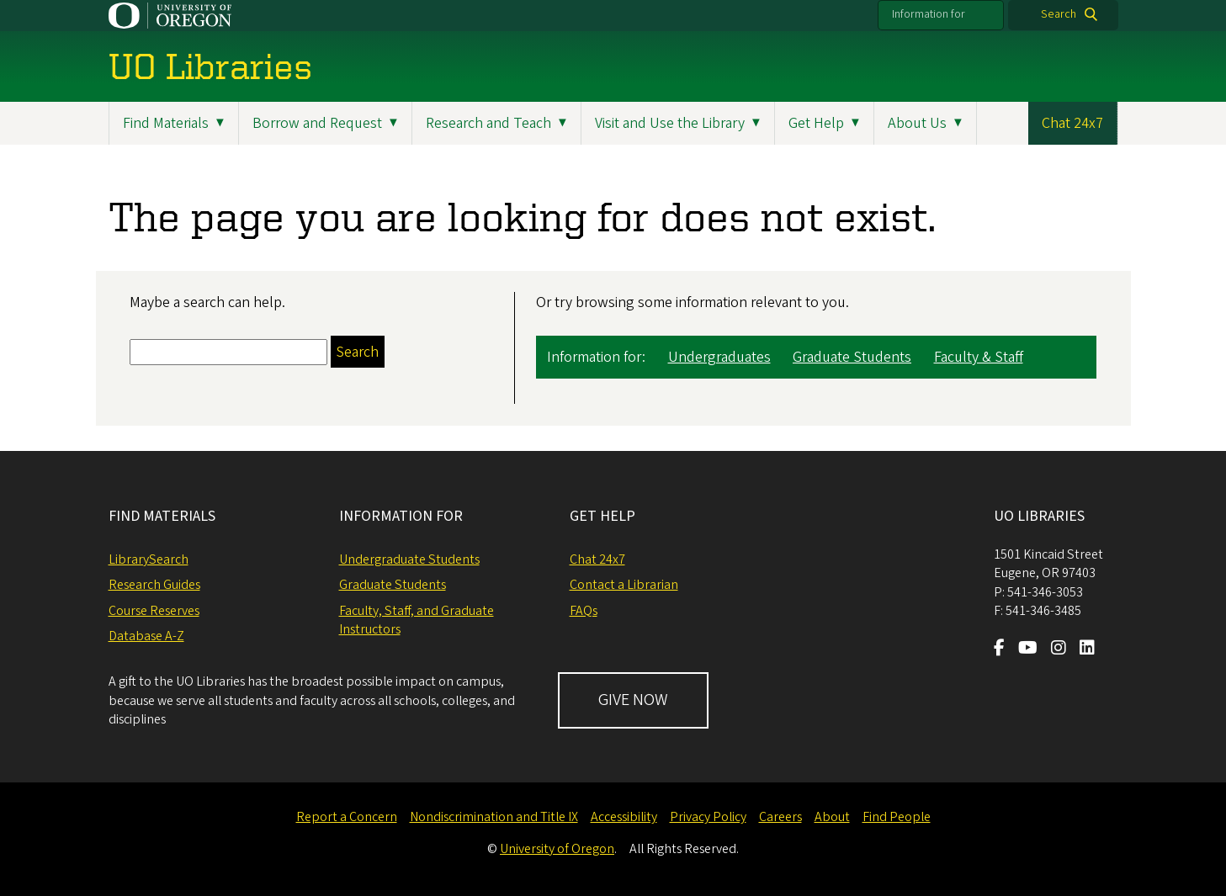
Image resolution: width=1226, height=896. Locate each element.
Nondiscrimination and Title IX (494, 817)
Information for (928, 14)
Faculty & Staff (978, 357)
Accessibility (624, 817)
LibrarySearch (148, 559)
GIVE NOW (633, 700)
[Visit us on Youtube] (1027, 649)
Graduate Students (852, 357)
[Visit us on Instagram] (1058, 649)
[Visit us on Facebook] (999, 649)
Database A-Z (146, 636)
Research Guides (154, 584)
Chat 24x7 (1072, 123)
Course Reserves (154, 611)
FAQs (583, 611)
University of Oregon (557, 849)
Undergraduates (719, 357)
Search (1058, 14)
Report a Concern (346, 817)
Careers (780, 817)
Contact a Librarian (624, 584)
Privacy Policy (708, 817)
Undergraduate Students (409, 559)
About (832, 817)
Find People (896, 817)
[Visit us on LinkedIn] (1087, 649)
